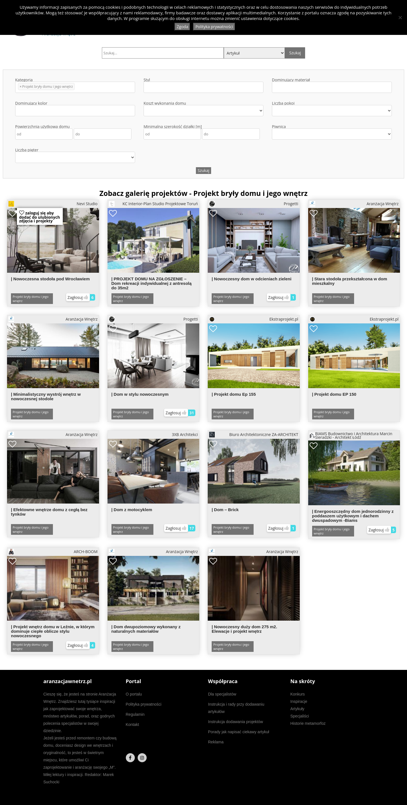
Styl (203, 85)
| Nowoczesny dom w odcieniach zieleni (251, 278)
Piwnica (332, 132)
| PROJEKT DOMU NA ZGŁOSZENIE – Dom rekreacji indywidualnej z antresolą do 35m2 (151, 283)
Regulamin (135, 714)
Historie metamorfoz (308, 723)
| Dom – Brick (225, 509)
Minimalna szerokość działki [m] (202, 132)
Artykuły (297, 708)
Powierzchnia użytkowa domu (73, 132)
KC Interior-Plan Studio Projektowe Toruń (153, 204)
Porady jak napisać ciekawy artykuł (238, 732)
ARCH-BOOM (53, 551)
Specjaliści (299, 716)
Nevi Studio (53, 204)
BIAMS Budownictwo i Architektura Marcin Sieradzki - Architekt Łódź (351, 435)
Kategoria (75, 85)
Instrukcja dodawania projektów (235, 721)
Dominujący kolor (75, 108)
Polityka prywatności (144, 704)
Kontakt (132, 724)
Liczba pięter (75, 155)
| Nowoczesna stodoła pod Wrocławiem (50, 278)
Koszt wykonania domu (203, 108)
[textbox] (77, 87)
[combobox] (75, 87)
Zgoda (182, 26)
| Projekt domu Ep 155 (234, 394)
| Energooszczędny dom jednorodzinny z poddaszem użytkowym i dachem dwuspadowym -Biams (353, 516)
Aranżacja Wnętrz (354, 204)
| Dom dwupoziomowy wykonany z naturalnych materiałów (146, 629)
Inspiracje (298, 701)
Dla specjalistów (222, 694)
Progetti (253, 204)
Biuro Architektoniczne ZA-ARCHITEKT (253, 434)
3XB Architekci (185, 434)
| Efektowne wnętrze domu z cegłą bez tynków (49, 511)
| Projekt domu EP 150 (334, 394)
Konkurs (297, 694)
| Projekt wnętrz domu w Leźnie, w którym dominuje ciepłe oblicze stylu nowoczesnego (53, 631)
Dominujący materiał (332, 85)
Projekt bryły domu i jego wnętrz (30, 298)
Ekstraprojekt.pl (253, 319)
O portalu (134, 694)
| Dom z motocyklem (131, 509)
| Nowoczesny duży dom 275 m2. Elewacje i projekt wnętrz (244, 629)
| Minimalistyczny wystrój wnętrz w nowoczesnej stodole (46, 396)
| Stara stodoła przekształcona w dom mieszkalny (349, 281)
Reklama (215, 742)
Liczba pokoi (332, 108)
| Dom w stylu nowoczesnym (140, 394)
